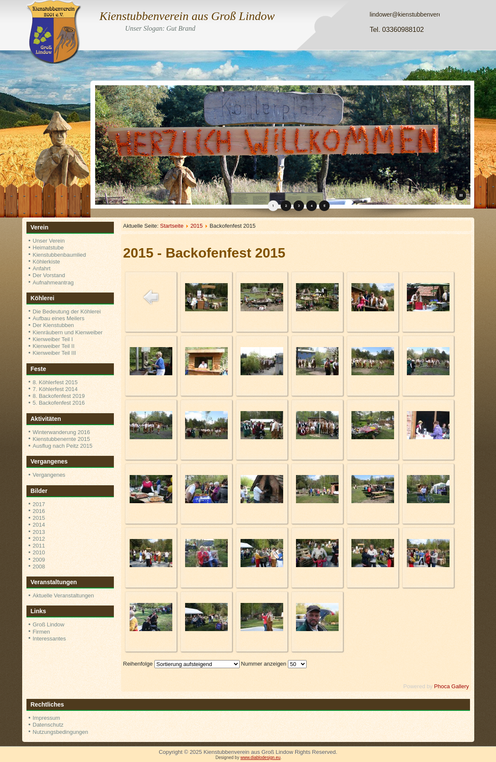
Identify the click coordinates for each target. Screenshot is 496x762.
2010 (39, 552)
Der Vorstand (49, 275)
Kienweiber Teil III (54, 353)
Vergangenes (49, 475)
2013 (39, 532)
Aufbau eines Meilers (58, 318)
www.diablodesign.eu (261, 757)
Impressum (46, 718)
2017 (39, 504)
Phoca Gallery (451, 686)
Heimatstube (48, 247)
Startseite (171, 226)
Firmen (41, 632)
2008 (39, 566)
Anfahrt (42, 268)
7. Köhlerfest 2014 (55, 389)
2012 (39, 539)
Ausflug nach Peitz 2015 (63, 446)
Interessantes (49, 638)
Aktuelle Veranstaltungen (63, 595)
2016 (39, 511)
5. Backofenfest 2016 (59, 403)
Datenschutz (48, 724)
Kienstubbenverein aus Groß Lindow (187, 16)
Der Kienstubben (53, 325)
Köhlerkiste (46, 261)
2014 (39, 525)
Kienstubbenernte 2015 (61, 439)
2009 (39, 559)
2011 (39, 545)
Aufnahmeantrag (53, 282)
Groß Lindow (48, 624)
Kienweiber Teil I (53, 339)
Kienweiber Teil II (54, 346)
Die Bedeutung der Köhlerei (67, 311)
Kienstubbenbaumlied (59, 255)
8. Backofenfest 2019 (59, 396)
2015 (39, 518)
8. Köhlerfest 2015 (55, 382)
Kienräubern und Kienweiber (68, 332)
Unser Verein (49, 241)
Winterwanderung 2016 (61, 432)
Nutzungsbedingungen (60, 732)
